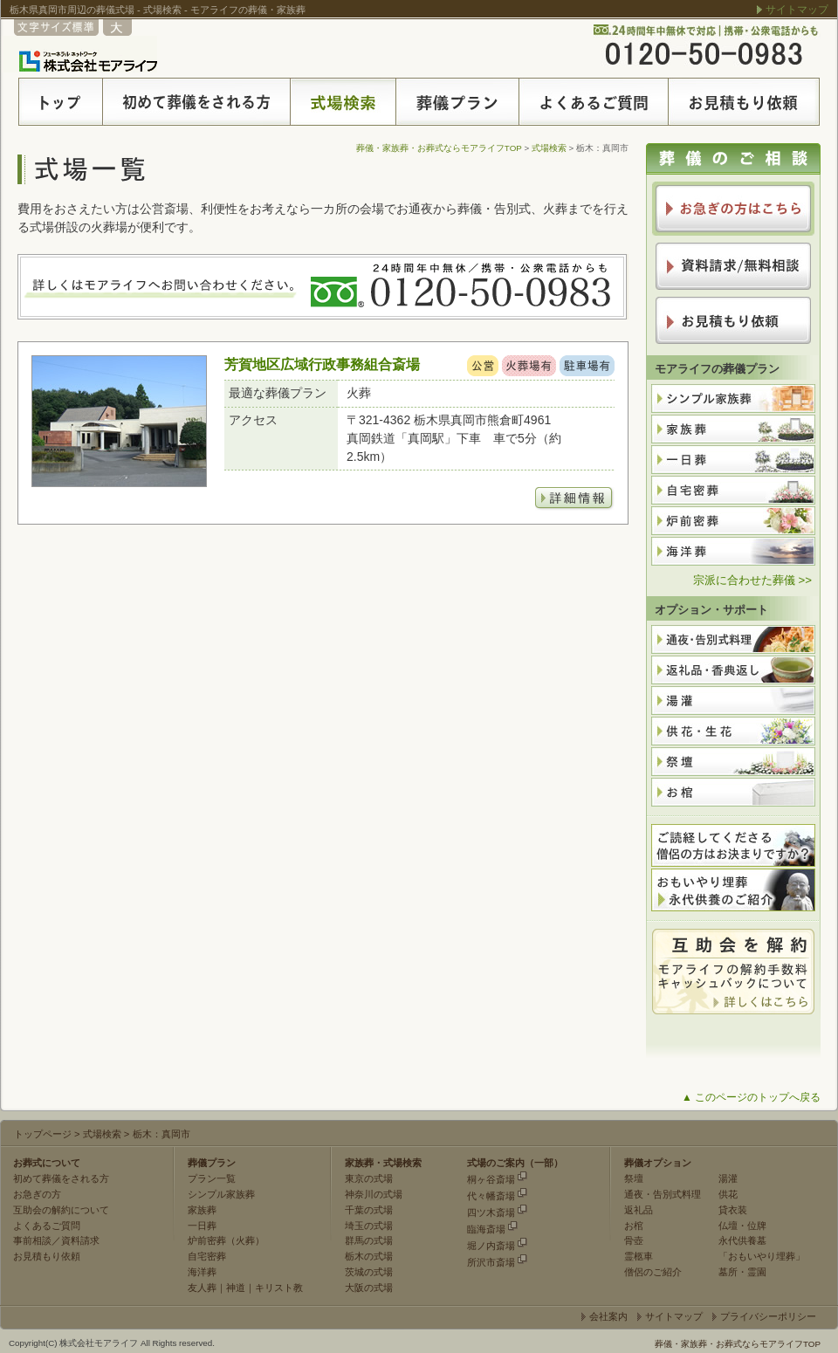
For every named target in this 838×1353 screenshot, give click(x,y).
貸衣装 (732, 1210)
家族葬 (202, 1210)
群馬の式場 (369, 1240)
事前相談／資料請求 (56, 1240)
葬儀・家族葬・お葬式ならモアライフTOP (439, 148)
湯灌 (728, 1178)
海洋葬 (202, 1272)
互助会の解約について (61, 1210)
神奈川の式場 (373, 1194)
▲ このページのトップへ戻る (751, 1097)
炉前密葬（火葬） (226, 1240)
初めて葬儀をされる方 (61, 1178)
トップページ (43, 1134)
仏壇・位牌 (742, 1225)
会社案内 (608, 1316)
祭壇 (633, 1178)
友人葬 (202, 1287)
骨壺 (633, 1240)
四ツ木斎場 (491, 1212)
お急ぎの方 (37, 1194)
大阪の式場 (369, 1287)
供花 (728, 1194)
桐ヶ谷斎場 (491, 1179)
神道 (235, 1287)
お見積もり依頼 (46, 1256)
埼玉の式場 (369, 1225)
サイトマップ (797, 9)
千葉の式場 (369, 1210)
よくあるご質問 (46, 1225)
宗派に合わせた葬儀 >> (752, 580)
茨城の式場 (369, 1272)
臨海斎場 (486, 1229)
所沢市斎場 (491, 1262)
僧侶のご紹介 (653, 1272)
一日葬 (202, 1225)
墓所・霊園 (742, 1272)
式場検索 (549, 148)
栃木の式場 (369, 1256)
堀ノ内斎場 (491, 1245)
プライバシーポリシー (768, 1316)
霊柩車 (638, 1256)
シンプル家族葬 (221, 1194)
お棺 (633, 1225)
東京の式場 (369, 1178)
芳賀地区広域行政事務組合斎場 (322, 364)
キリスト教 (279, 1287)
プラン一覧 (212, 1178)
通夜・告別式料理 (662, 1194)
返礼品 (638, 1210)
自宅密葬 (207, 1256)
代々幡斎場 (491, 1196)
